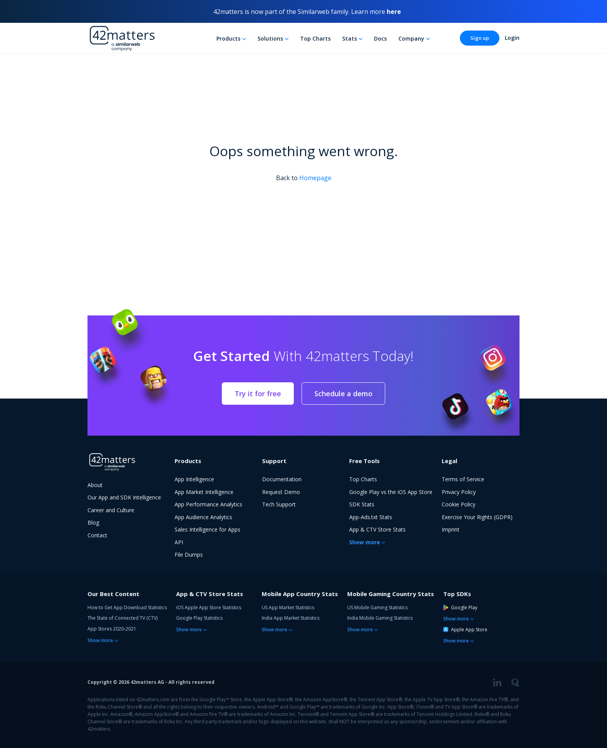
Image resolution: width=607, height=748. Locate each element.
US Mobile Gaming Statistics (377, 607)
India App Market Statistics (290, 618)
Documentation (282, 479)
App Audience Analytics (203, 517)
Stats (349, 38)
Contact (97, 535)
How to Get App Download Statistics (127, 607)
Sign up (479, 37)
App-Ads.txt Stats (370, 517)
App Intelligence (194, 479)
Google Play (460, 607)
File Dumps (189, 554)
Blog (93, 522)
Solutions (270, 38)
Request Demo (281, 492)
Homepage (315, 178)
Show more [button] (364, 542)
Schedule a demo (343, 393)
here (394, 11)
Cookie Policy (458, 504)
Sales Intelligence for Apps (207, 529)
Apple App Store (465, 629)
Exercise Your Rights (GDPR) (477, 517)
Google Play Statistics (199, 618)
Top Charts (315, 38)
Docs (380, 38)
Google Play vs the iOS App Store (390, 492)
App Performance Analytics (208, 504)
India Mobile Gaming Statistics (380, 618)
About (95, 485)
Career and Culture (110, 510)
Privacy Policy (459, 492)
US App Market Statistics (288, 607)
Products (228, 38)
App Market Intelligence (204, 492)
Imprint (451, 529)
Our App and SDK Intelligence (124, 497)
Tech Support (279, 504)
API (179, 542)
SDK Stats (361, 504)
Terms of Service (463, 479)
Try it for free (258, 393)
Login (512, 37)
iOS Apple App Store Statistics (208, 607)
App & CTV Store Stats (377, 529)
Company (411, 38)
